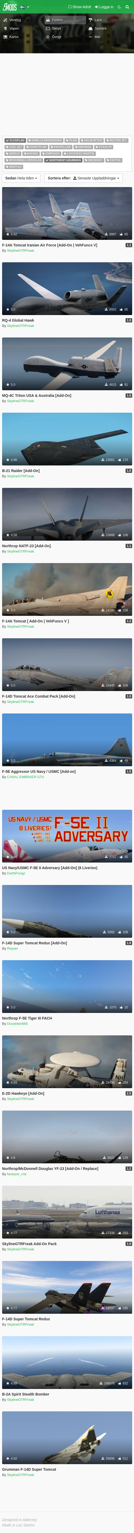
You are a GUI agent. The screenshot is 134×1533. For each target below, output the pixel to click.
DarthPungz (16, 873)
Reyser (12, 948)
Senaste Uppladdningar (83, 178)
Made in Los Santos (18, 1525)
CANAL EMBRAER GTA (25, 777)
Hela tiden (21, 178)
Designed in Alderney (19, 1520)
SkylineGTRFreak (20, 251)
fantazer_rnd (16, 1174)
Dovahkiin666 (17, 1024)
